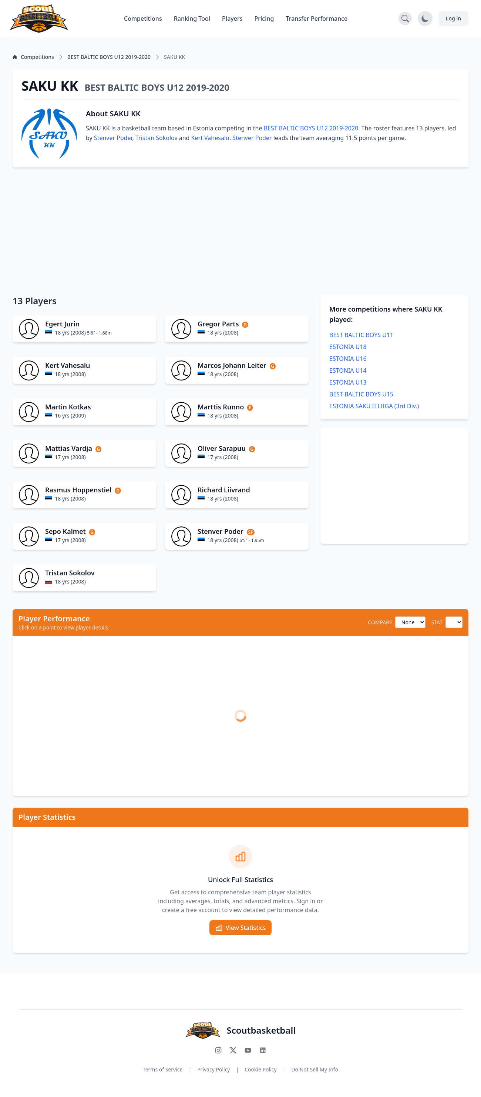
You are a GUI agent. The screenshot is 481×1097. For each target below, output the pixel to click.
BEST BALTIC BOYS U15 (361, 394)
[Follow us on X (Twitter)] (233, 1050)
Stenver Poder (113, 138)
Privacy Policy (213, 1069)
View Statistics (240, 928)
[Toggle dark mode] (425, 18)
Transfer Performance (317, 18)
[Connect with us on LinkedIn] (262, 1050)
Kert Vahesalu (210, 138)
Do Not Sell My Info (314, 1069)
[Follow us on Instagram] (218, 1050)
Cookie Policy (260, 1069)
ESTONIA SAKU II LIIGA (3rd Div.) (374, 406)
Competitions (143, 18)
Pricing (264, 18)
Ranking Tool (192, 18)
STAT (437, 622)
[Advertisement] (240, 231)
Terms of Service (163, 1069)
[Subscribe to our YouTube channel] (248, 1050)
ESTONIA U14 (348, 370)
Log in (453, 18)
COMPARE (380, 622)
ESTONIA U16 (348, 359)
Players (232, 18)
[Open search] (405, 18)
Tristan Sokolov (156, 138)
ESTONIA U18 (348, 347)
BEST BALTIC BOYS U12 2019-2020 (311, 128)
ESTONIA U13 (348, 382)
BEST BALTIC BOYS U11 (361, 335)
